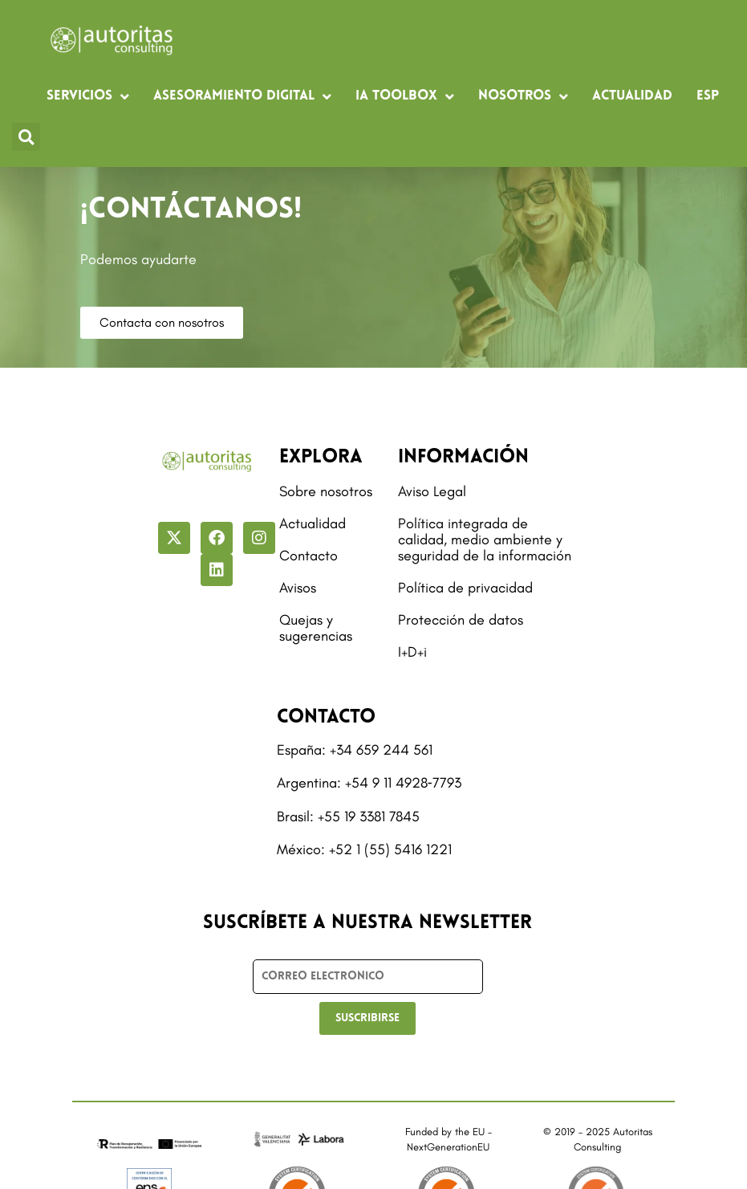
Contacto (308, 555)
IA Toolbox (404, 97)
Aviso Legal (432, 491)
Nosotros (523, 97)
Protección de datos (460, 620)
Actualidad (632, 96)
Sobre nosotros (325, 491)
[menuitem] (707, 96)
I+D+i (412, 652)
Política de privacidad (465, 588)
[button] (26, 137)
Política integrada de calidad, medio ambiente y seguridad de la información (484, 539)
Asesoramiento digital (242, 97)
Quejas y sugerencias (315, 628)
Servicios (88, 97)
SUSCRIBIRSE (367, 1018)
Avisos (297, 588)
